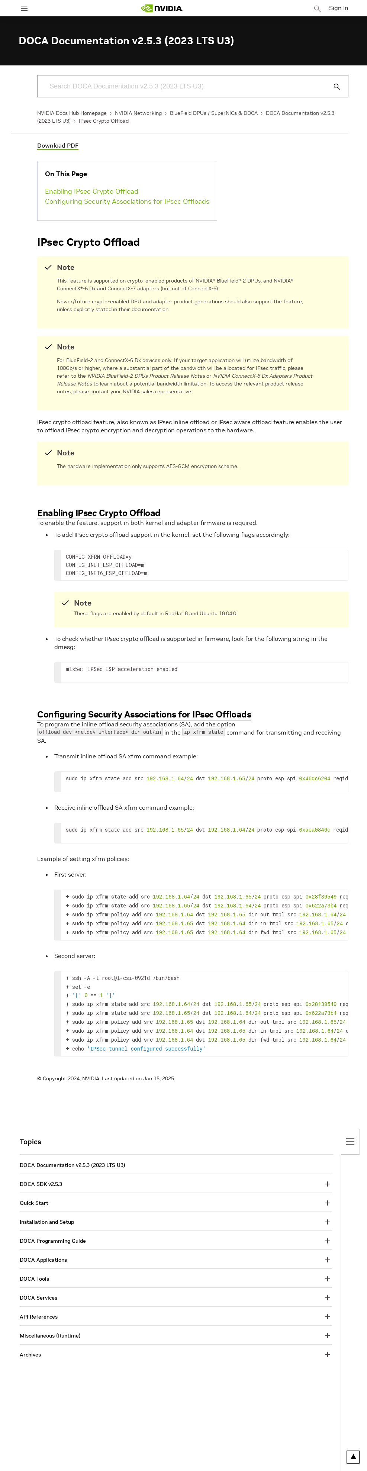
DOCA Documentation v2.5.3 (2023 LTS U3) (72, 1155)
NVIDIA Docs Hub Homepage (72, 113)
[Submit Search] (332, 87)
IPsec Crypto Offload (104, 120)
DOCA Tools (34, 1269)
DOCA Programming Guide (53, 1231)
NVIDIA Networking (138, 113)
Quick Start (34, 1193)
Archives (30, 1345)
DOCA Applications (43, 1250)
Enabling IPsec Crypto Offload (91, 191)
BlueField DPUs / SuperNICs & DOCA (214, 113)
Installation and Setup (47, 1212)
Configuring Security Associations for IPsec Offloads (127, 201)
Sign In (338, 8)
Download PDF (57, 145)
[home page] (162, 8)
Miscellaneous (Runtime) (50, 1326)
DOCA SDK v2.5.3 (41, 1174)
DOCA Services (38, 1288)
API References (39, 1307)
